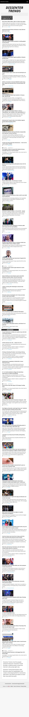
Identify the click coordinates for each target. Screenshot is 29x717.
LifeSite (9, 26)
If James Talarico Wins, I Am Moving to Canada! (12, 180)
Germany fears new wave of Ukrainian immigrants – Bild (14, 399)
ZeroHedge (9, 154)
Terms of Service (17, 686)
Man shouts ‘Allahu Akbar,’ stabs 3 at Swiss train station (13, 21)
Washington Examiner (11, 63)
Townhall (8, 315)
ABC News (10, 101)
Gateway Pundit (10, 122)
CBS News (9, 79)
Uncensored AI (8, 683)
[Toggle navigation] (27, 2)
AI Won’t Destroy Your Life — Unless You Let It (12, 342)
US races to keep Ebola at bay (8, 613)
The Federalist (9, 349)
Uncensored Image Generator (18, 683)
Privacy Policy (23, 686)
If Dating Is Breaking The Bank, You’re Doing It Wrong (13, 352)
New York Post (9, 416)
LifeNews (9, 32)
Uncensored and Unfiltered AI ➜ (7, 18)
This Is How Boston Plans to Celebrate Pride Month (13, 311)
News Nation (9, 440)
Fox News (9, 117)
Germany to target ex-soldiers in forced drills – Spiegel (13, 211)
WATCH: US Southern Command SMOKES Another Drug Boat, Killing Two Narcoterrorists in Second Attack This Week (13, 83)
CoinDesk (8, 327)
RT (7, 216)
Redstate (8, 247)
